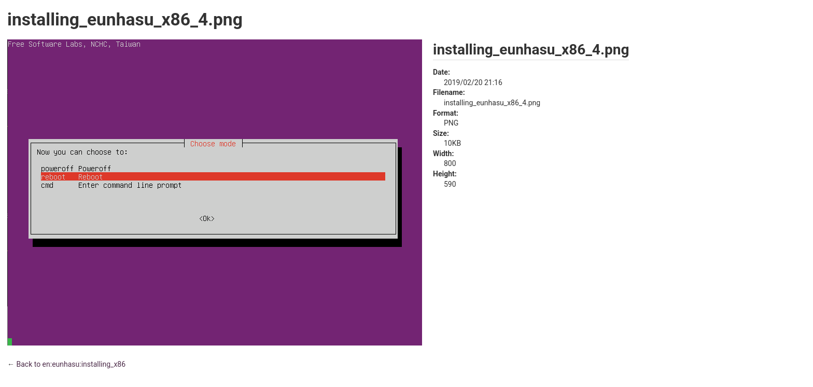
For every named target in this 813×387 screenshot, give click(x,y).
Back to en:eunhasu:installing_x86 (70, 364)
